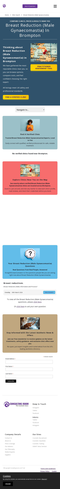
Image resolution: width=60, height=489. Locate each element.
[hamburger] (55, 6)
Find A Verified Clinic (15, 97)
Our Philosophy (10, 449)
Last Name (9, 374)
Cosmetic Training (38, 444)
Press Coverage (10, 444)
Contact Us (8, 438)
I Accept (8, 484)
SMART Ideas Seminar (40, 446)
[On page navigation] (30, 110)
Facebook (36, 413)
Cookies (7, 476)
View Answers (49, 292)
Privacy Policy (44, 471)
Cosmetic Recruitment (40, 438)
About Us (8, 441)
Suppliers (8, 455)
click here (37, 302)
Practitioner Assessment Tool (43, 67)
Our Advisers (9, 446)
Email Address (10, 359)
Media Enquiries (10, 452)
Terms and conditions (48, 469)
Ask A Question (30, 6)
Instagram (36, 408)
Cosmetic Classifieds (39, 441)
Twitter (35, 410)
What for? (44, 479)
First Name (9, 366)
